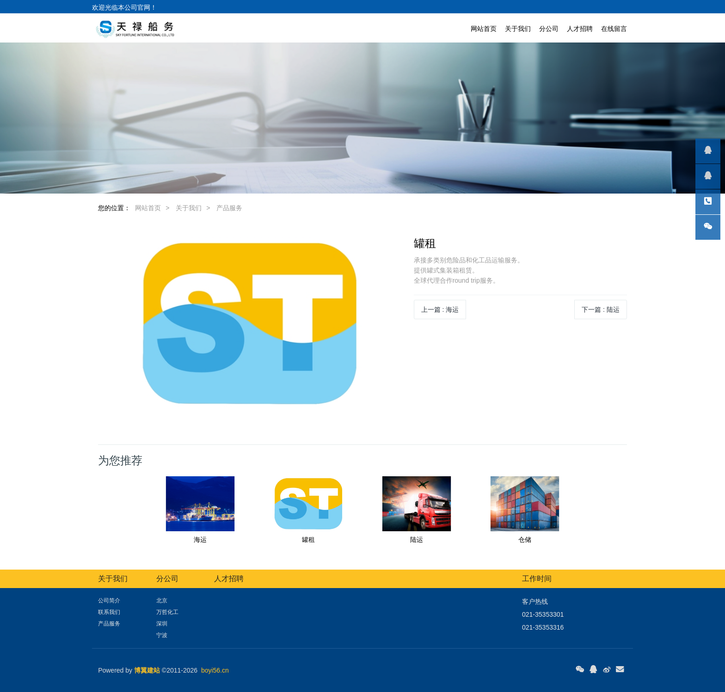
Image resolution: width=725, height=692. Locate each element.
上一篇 (440, 309)
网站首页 (484, 28)
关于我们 (189, 208)
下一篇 (601, 309)
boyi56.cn (215, 670)
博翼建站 (147, 670)
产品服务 (229, 208)
